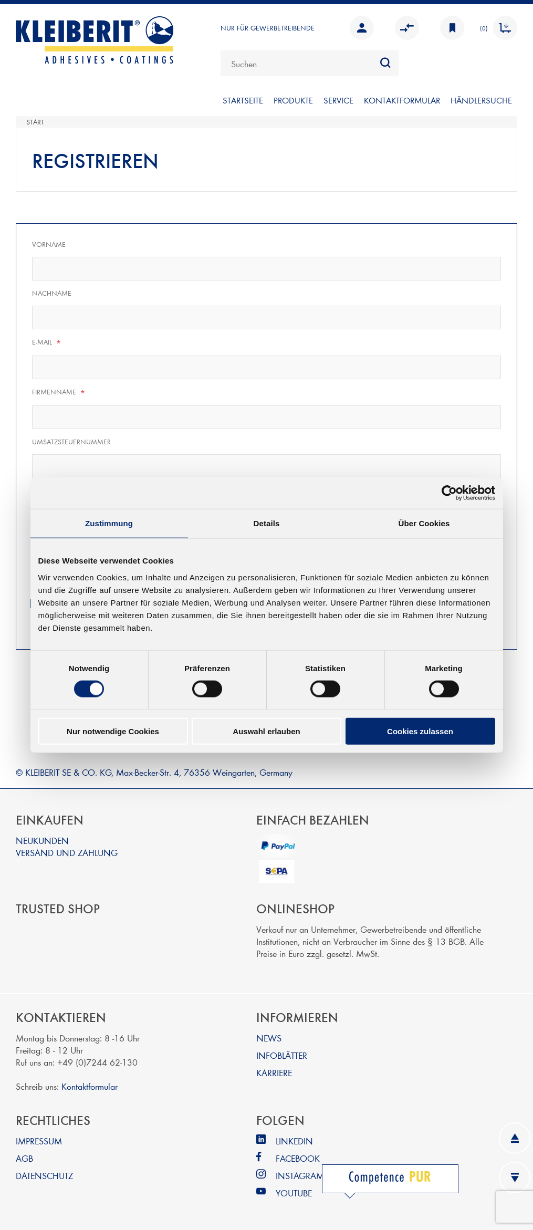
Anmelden (362, 28)
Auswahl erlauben (266, 730)
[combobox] (310, 63)
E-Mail (46, 342)
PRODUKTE (293, 100)
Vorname (49, 244)
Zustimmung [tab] (109, 523)
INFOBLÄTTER (281, 1055)
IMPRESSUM (39, 1140)
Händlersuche (481, 100)
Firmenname (59, 392)
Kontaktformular (89, 1086)
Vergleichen (407, 28)
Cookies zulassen (420, 730)
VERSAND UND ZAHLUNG (67, 852)
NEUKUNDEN (42, 840)
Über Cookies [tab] (424, 523)
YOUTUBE (294, 1192)
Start (35, 122)
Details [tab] (267, 523)
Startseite (243, 100)
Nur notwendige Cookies (113, 730)
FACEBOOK (298, 1158)
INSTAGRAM (300, 1175)
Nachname (51, 293)
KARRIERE (274, 1072)
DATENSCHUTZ (44, 1175)
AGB (24, 1158)
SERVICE (338, 100)
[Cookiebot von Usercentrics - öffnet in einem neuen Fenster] (449, 493)
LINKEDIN (294, 1140)
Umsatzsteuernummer (71, 441)
